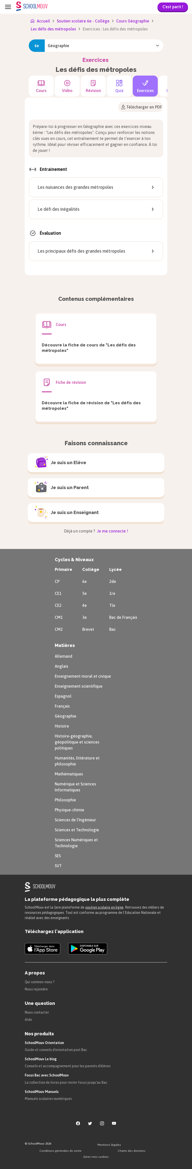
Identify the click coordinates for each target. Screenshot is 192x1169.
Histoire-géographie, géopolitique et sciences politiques (77, 742)
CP (57, 581)
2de (112, 581)
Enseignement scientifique (78, 686)
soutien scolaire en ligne (104, 907)
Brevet (88, 629)
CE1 (58, 593)
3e (84, 617)
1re (112, 593)
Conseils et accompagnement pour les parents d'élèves (67, 1066)
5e (84, 593)
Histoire (62, 726)
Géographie (65, 716)
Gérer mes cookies (96, 1157)
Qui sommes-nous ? (39, 982)
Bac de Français (123, 617)
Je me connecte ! (112, 531)
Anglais (61, 666)
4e (84, 605)
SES (58, 855)
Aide (28, 1020)
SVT (58, 865)
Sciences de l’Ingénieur (75, 820)
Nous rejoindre (36, 989)
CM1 (59, 617)
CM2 (59, 629)
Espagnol (63, 696)
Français (62, 706)
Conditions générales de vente (61, 1151)
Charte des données (132, 1151)
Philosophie (65, 800)
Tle (112, 605)
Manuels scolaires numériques (48, 1099)
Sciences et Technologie (77, 830)
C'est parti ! (172, 6)
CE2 (58, 605)
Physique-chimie (69, 810)
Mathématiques (69, 774)
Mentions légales (109, 1145)
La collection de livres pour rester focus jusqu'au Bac (66, 1082)
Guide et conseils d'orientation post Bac (56, 1050)
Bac (112, 629)
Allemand (63, 656)
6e (84, 581)
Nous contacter (37, 1012)
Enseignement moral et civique (83, 676)
